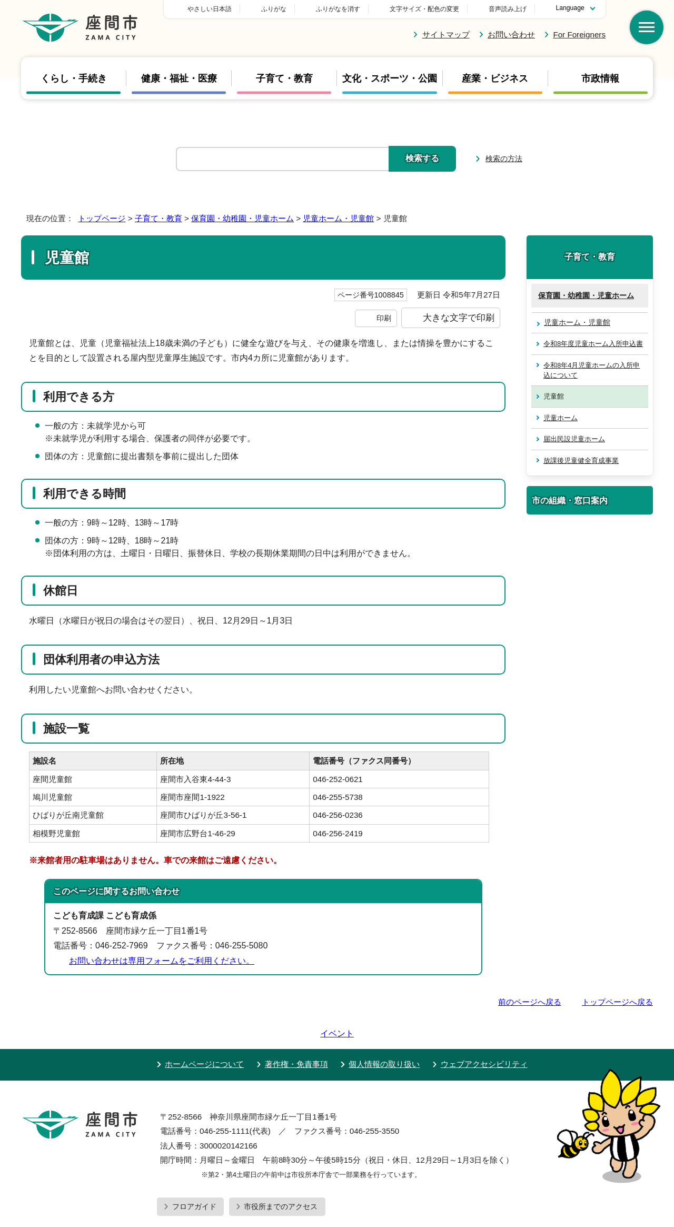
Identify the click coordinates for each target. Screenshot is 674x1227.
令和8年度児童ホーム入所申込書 (593, 344)
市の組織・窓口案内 (570, 500)
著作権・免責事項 (296, 1034)
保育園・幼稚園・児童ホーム (242, 218)
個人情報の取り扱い (384, 1034)
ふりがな (347, 9)
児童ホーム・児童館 (338, 218)
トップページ (101, 218)
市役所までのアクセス (281, 1176)
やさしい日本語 (283, 9)
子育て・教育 (284, 78)
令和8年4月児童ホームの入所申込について (591, 370)
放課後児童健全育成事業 (581, 460)
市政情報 (600, 78)
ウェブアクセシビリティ (484, 1034)
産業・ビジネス (495, 78)
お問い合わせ (511, 34)
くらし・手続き (74, 78)
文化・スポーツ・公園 (389, 78)
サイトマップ (446, 34)
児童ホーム (560, 418)
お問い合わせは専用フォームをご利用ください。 (161, 960)
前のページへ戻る (529, 1001)
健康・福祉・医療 (179, 78)
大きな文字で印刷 (458, 317)
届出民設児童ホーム (574, 439)
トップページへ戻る (617, 1001)
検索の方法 (503, 158)
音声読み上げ (508, 9)
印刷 (383, 318)
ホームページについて (204, 1034)
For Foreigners (579, 34)
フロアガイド (194, 1176)
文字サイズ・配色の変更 (424, 9)
